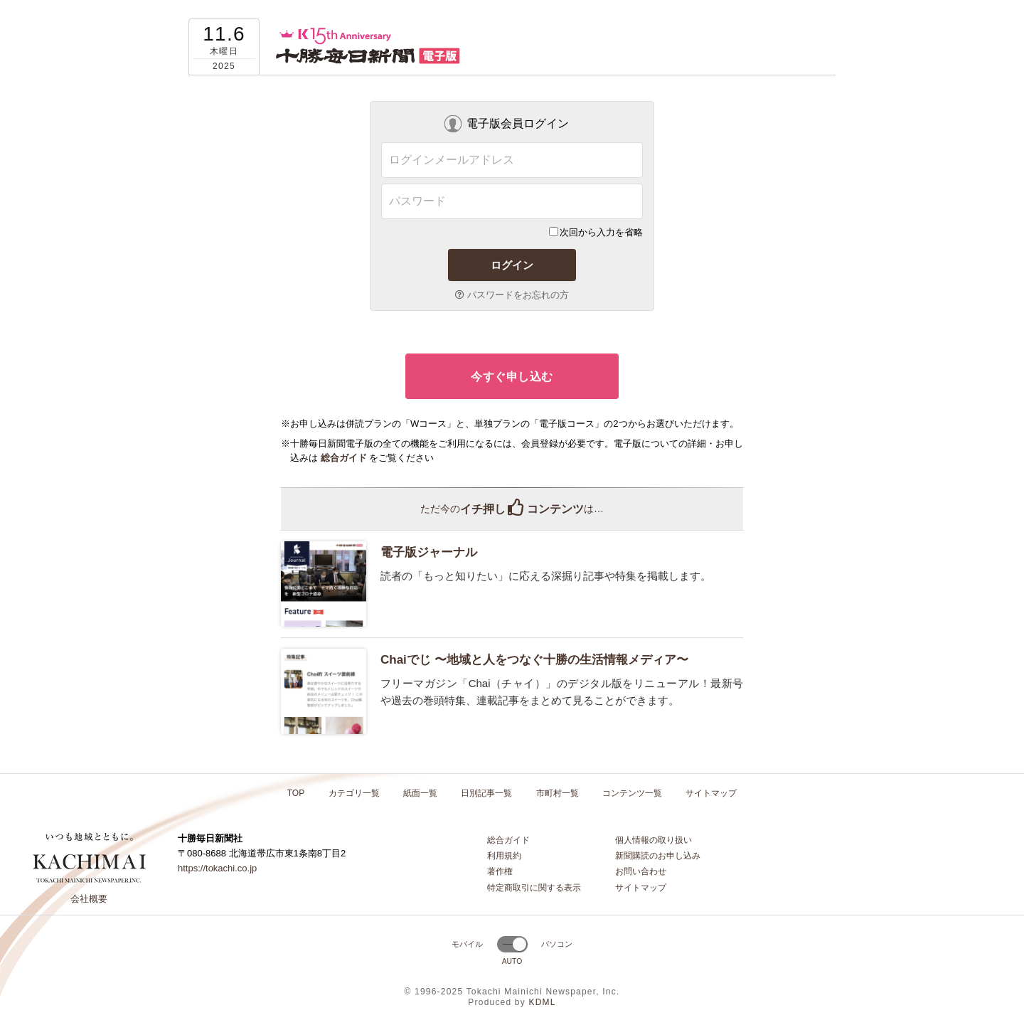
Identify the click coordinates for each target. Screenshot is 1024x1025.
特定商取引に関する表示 (534, 888)
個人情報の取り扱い (653, 840)
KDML (541, 1002)
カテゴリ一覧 (354, 793)
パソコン (556, 944)
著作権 (500, 871)
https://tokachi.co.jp (217, 868)
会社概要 (88, 898)
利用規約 (504, 856)
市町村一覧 (557, 793)
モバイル (467, 944)
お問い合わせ (640, 871)
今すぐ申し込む (512, 377)
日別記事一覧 (486, 793)
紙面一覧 (420, 793)
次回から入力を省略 (596, 232)
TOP (295, 793)
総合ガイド (508, 840)
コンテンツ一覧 (632, 793)
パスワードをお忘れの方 (512, 295)
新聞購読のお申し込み (657, 856)
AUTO (512, 961)
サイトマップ (711, 793)
